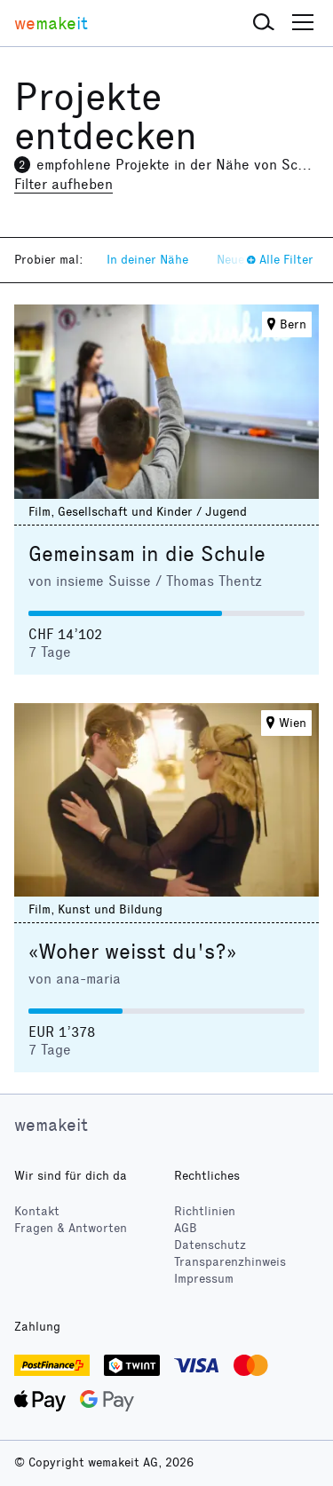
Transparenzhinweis (230, 1261)
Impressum (204, 1278)
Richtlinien (204, 1211)
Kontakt (36, 1211)
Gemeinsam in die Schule (147, 554)
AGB (185, 1228)
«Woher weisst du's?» (132, 951)
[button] (264, 23)
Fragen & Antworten (70, 1228)
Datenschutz (210, 1245)
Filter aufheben (63, 184)
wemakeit (51, 1124)
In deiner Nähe (147, 259)
